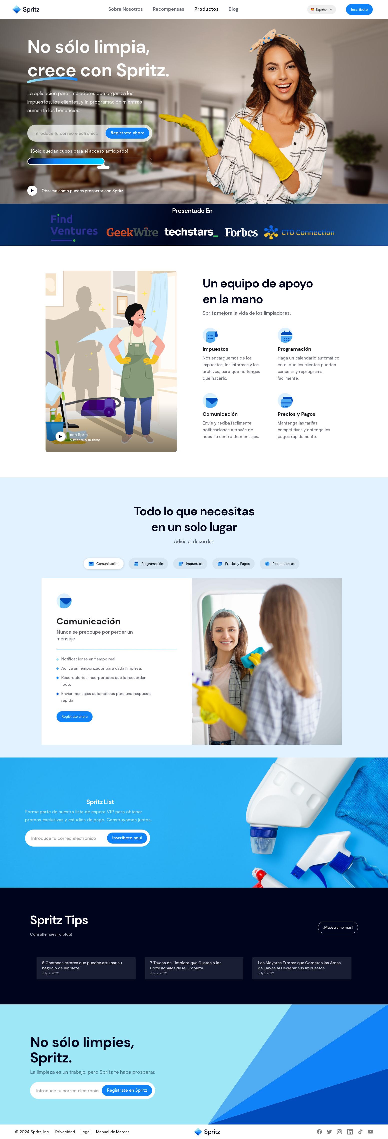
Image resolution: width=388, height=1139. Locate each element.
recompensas (168, 9)
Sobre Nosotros (125, 9)
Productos (206, 9)
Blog (233, 9)
